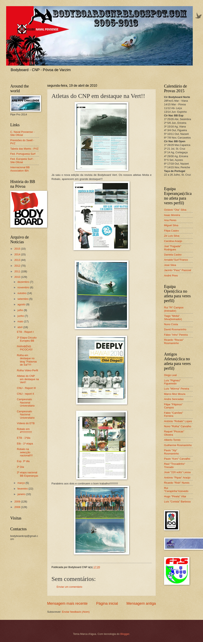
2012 (17, 265)
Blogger (124, 633)
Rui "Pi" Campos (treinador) (174, 309)
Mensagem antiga (141, 603)
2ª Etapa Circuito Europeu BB (26, 339)
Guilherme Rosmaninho (178, 445)
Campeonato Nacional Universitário (26, 402)
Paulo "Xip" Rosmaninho (171, 452)
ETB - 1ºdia (23, 437)
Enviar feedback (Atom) (76, 611)
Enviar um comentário (69, 586)
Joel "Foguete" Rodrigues (172, 248)
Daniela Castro (172, 254)
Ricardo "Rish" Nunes (176, 482)
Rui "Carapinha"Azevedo (176, 489)
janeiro (21, 494)
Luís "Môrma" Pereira (176, 388)
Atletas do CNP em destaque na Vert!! (28, 379)
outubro (22, 293)
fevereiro (23, 488)
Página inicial (107, 603)
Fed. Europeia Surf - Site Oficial (22, 160)
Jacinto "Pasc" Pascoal (177, 270)
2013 (17, 259)
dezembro (23, 281)
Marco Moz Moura (174, 393)
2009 (17, 501)
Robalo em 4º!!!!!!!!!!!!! (24, 430)
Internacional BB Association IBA (20, 169)
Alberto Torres (172, 439)
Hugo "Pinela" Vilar (175, 496)
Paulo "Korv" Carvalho (177, 458)
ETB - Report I (25, 331)
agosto (21, 304)
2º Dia (20, 466)
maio (20, 321)
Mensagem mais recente (67, 603)
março (21, 482)
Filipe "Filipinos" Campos (173, 406)
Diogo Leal (170, 375)
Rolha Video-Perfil (27, 370)
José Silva (170, 265)
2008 (17, 507)
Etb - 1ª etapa (25, 443)
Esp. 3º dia (23, 461)
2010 (17, 276)
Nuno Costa (171, 324)
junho (21, 315)
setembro (23, 298)
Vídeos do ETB (26, 423)
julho (20, 310)
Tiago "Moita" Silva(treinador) (173, 317)
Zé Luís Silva (171, 235)
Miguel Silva (171, 225)
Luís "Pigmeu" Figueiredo (172, 382)
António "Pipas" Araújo (177, 477)
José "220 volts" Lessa (177, 472)
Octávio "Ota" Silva (175, 209)
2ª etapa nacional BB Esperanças (27, 474)
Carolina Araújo (173, 241)
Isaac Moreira (172, 215)
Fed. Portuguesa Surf (22, 153)
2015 (17, 248)
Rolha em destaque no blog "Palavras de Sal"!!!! (27, 360)
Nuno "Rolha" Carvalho (177, 426)
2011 (17, 271)
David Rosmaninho (175, 329)
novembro (23, 287)
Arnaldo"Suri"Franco (176, 259)
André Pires (171, 275)
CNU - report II (25, 393)
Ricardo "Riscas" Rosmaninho (174, 341)
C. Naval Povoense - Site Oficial (22, 133)
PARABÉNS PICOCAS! (25, 348)
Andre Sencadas (174, 399)
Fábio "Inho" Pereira (176, 334)
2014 (17, 254)
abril (20, 327)
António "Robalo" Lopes (178, 421)
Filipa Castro (171, 230)
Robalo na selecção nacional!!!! (25, 452)
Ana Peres (170, 220)
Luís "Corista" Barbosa (177, 501)
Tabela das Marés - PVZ (24, 148)
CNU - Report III (26, 388)
